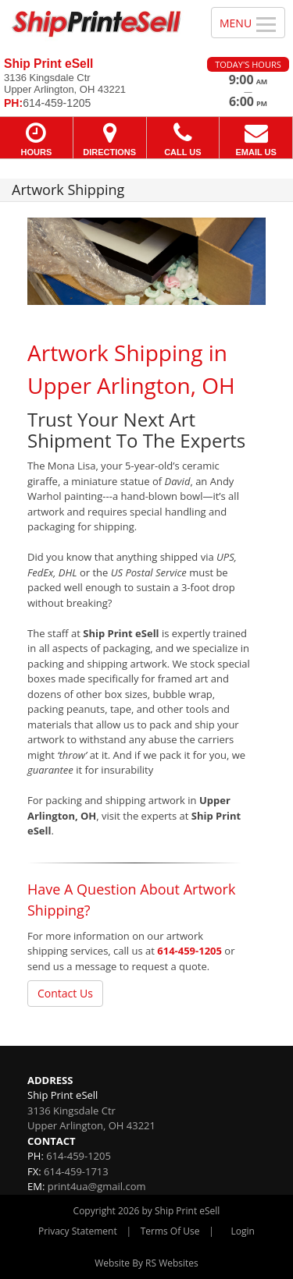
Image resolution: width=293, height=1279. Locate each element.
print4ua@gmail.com (97, 1186)
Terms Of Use (170, 1231)
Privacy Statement (77, 1231)
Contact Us (65, 993)
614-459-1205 (189, 951)
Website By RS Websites (146, 1263)
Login (243, 1231)
